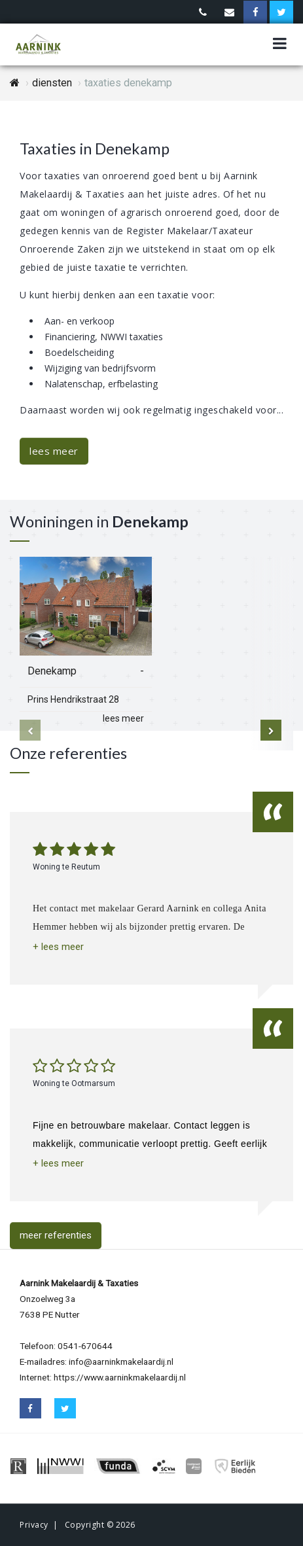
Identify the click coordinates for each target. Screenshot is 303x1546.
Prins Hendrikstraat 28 (73, 699)
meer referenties (56, 1235)
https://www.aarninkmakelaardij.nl (120, 1377)
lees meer (54, 450)
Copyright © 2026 (100, 1524)
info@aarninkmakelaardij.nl (121, 1361)
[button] (58, 947)
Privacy (34, 1524)
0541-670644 (85, 1346)
